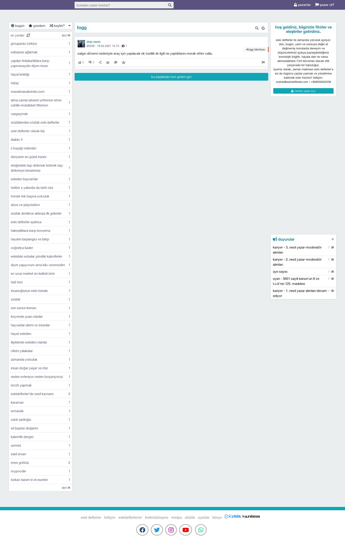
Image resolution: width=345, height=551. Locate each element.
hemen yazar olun (303, 91)
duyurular (283, 239)
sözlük (190, 517)
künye (217, 517)
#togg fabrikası (255, 49)
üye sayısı (303, 271)
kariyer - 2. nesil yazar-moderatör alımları (303, 261)
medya (176, 517)
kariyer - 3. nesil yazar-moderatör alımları (303, 249)
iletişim (110, 517)
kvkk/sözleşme (156, 517)
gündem (37, 26)
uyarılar (203, 517)
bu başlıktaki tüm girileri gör (171, 77)
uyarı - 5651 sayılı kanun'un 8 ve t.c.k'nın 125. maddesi (303, 281)
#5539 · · (107, 46)
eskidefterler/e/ (130, 517)
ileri (66, 35)
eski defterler (31, 5)
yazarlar (302, 5)
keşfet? (57, 26)
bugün (17, 26)
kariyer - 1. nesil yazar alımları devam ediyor (303, 293)
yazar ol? (324, 5)
